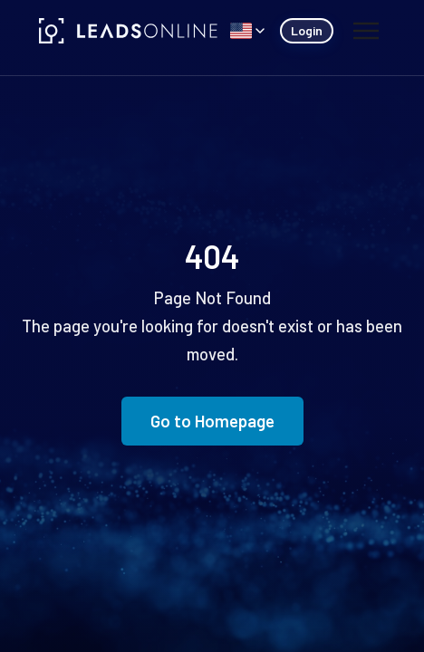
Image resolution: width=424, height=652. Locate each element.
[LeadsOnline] (128, 30)
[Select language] (247, 30)
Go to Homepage (212, 420)
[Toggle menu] (365, 31)
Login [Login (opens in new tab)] (307, 30)
